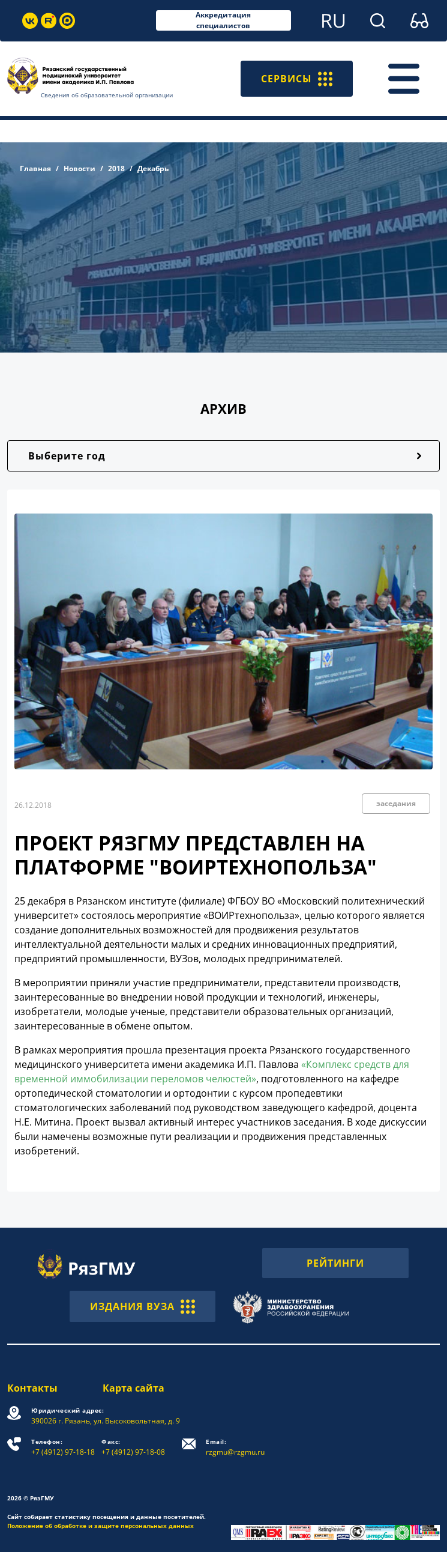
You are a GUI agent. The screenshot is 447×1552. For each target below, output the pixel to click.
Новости (79, 168)
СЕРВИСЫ (296, 78)
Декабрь (153, 168)
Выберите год (67, 455)
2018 (116, 168)
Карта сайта (133, 1388)
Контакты (32, 1388)
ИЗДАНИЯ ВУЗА (142, 1306)
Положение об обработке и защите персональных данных (100, 1525)
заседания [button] (396, 803)
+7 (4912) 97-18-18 (63, 1447)
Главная (35, 168)
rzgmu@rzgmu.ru (235, 1447)
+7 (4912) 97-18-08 (133, 1447)
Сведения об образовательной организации (107, 95)
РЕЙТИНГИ (335, 1263)
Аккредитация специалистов (223, 20)
